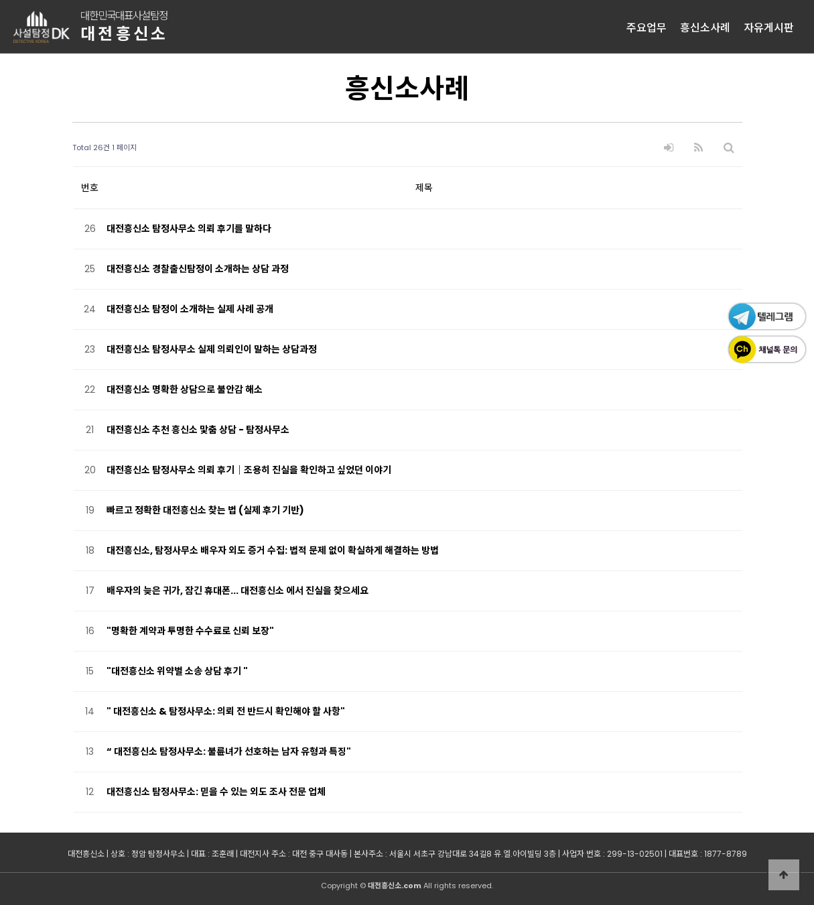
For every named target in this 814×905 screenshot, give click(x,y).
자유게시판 (769, 27)
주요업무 (646, 27)
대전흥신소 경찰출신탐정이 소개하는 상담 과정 (198, 269)
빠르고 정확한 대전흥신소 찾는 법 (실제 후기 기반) (205, 510)
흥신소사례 (705, 27)
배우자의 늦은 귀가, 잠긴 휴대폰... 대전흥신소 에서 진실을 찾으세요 (237, 590)
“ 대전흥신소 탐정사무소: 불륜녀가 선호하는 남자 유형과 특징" (229, 751)
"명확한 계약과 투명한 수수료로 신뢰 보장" (190, 631)
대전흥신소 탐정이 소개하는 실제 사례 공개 (190, 309)
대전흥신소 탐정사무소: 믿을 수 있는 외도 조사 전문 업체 (216, 791)
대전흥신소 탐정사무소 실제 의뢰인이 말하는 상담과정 (212, 349)
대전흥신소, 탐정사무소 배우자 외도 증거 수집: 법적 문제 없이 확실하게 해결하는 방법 (273, 550)
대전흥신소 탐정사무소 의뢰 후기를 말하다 (189, 228)
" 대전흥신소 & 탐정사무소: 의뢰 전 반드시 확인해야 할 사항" (226, 711)
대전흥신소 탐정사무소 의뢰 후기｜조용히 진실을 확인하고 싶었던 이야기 (249, 470)
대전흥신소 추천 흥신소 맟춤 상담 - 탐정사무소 (198, 429)
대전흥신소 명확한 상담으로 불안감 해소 (185, 389)
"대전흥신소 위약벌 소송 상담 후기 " (177, 671)
